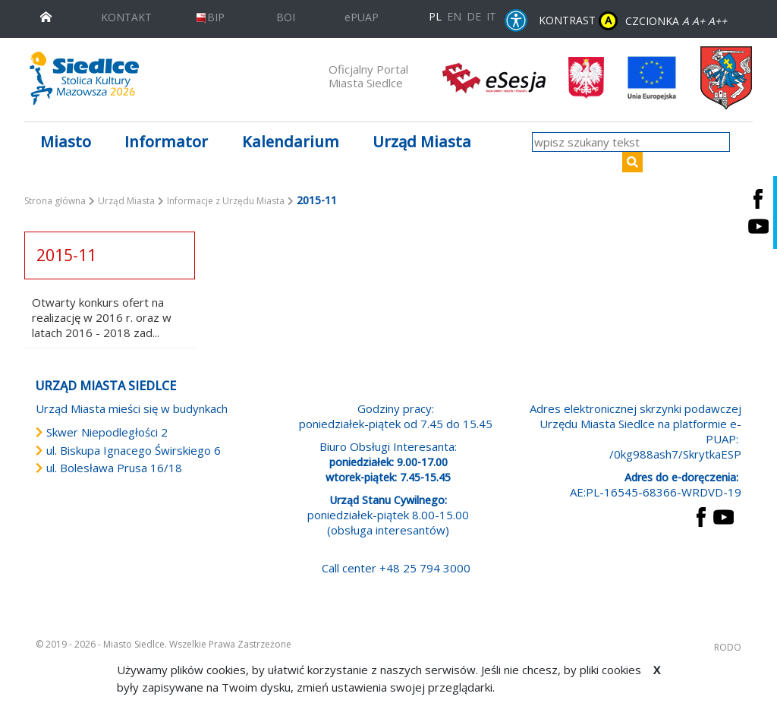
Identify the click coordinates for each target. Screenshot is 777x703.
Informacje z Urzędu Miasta (226, 200)
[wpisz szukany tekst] (631, 142)
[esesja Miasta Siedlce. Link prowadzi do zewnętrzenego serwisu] (494, 76)
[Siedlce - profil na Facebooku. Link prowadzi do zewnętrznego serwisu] (758, 198)
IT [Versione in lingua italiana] (491, 16)
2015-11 (66, 255)
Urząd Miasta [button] (422, 141)
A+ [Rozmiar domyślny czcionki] (698, 20)
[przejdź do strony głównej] (46, 15)
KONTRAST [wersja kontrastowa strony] (578, 20)
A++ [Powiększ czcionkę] (717, 20)
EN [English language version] (454, 16)
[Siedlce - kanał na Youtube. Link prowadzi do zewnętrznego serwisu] (758, 226)
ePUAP (361, 17)
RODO (727, 647)
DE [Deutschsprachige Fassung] (474, 16)
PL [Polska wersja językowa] (435, 16)
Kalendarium (290, 141)
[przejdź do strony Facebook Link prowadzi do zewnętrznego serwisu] (701, 515)
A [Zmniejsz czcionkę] (685, 20)
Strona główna (55, 200)
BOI (285, 17)
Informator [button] (166, 141)
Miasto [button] (65, 141)
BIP (210, 17)
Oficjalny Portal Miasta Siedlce (368, 75)
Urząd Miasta (126, 200)
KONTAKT (126, 17)
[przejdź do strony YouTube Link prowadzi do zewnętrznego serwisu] (723, 515)
